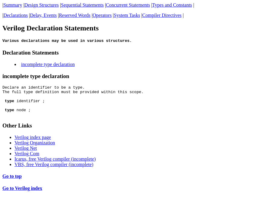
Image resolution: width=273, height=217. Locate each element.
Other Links (17, 133)
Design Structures (41, 5)
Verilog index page (32, 144)
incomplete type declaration (48, 65)
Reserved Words (74, 15)
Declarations (15, 15)
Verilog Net (25, 155)
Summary (12, 5)
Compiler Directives (162, 15)
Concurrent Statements (128, 5)
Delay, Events (43, 15)
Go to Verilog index (22, 195)
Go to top (12, 183)
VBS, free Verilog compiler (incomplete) (53, 171)
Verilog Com (26, 160)
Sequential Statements (82, 5)
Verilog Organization (34, 150)
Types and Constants (172, 5)
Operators (102, 15)
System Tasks (127, 15)
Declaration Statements (30, 53)
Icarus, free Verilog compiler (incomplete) (55, 166)
